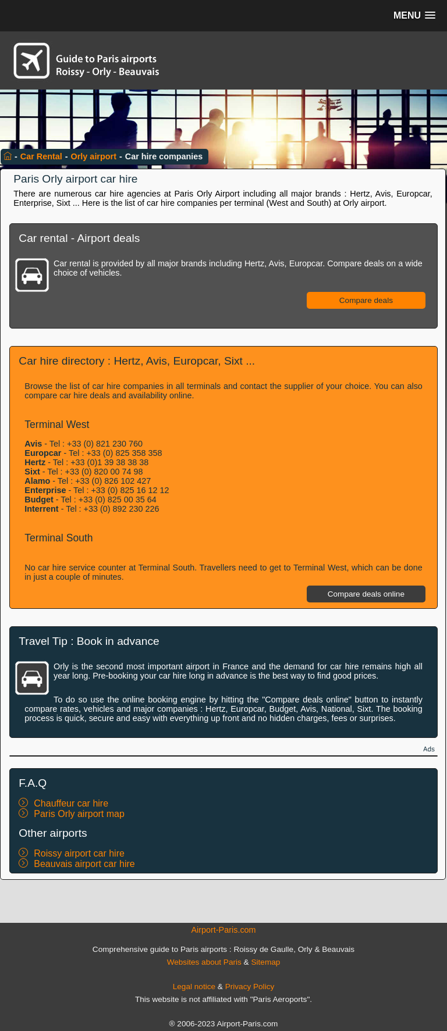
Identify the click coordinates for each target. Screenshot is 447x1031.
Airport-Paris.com (223, 929)
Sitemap (265, 962)
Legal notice (194, 986)
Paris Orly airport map (79, 814)
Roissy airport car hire (79, 853)
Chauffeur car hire (71, 803)
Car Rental (41, 156)
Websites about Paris (204, 962)
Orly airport (93, 156)
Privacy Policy (250, 986)
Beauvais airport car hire (84, 864)
